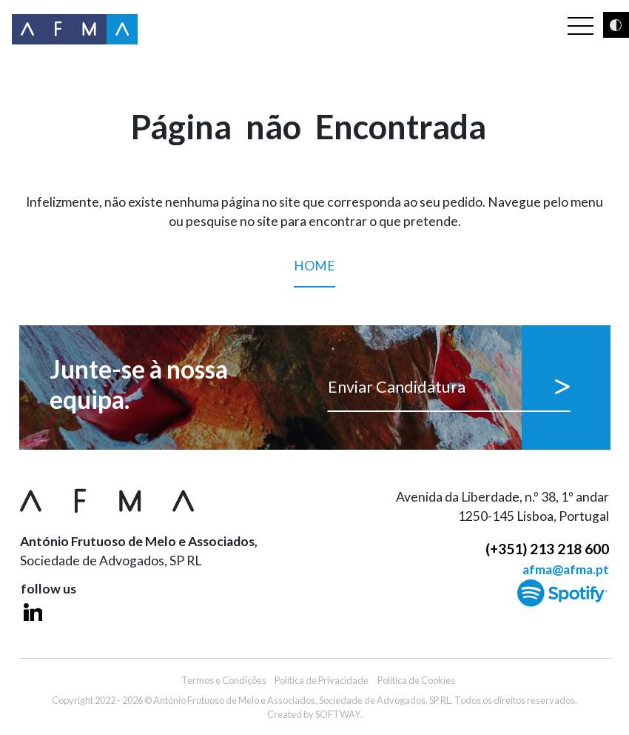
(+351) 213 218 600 (547, 548)
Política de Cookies (416, 680)
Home (314, 273)
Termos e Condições (223, 680)
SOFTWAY (337, 714)
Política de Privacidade (322, 680)
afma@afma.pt (565, 569)
